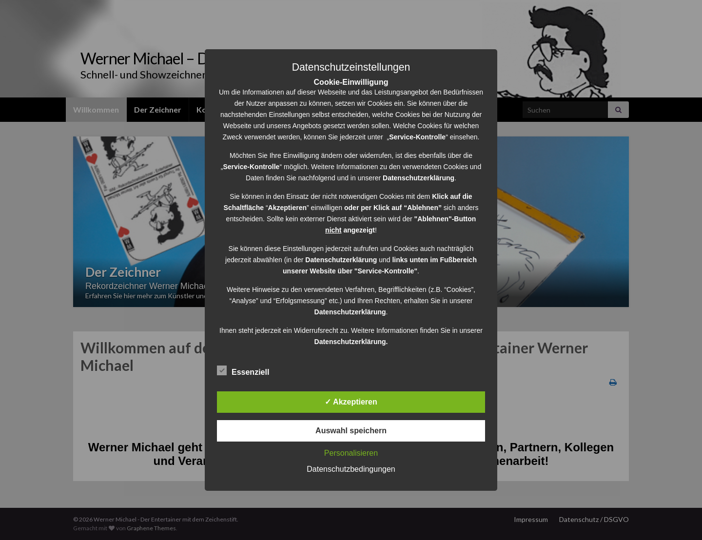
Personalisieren (351, 453)
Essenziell (243, 371)
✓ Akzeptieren (351, 402)
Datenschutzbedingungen (351, 469)
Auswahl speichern (351, 430)
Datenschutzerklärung (341, 260)
